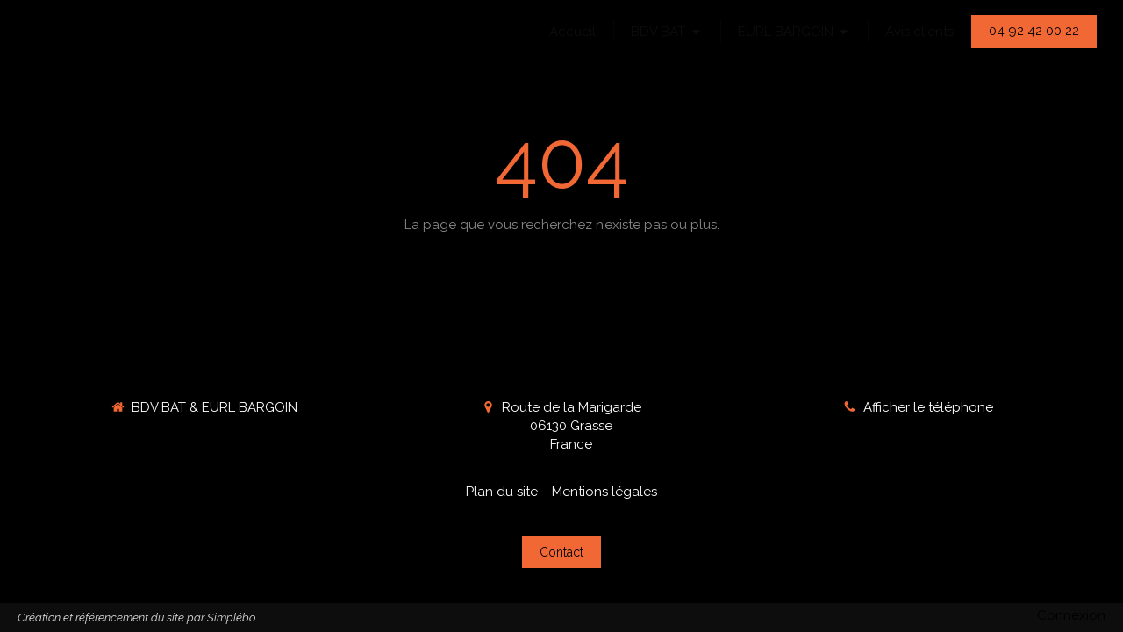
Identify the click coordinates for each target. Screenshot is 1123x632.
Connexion (1071, 615)
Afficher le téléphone (928, 407)
